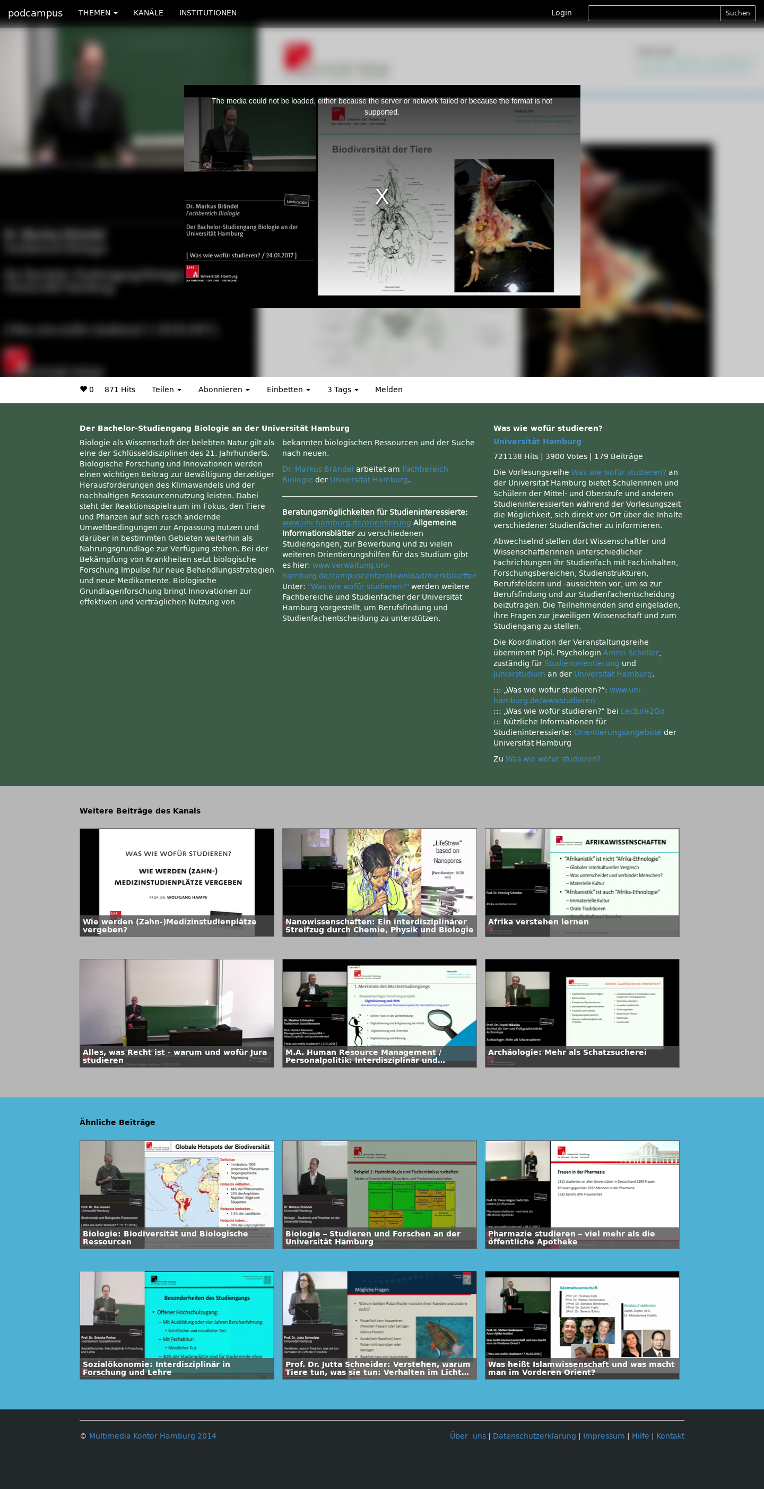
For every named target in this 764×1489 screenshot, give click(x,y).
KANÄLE (148, 13)
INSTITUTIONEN (208, 13)
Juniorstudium (519, 674)
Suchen (738, 13)
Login (561, 13)
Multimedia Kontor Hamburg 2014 (152, 1436)
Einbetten (288, 389)
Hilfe (640, 1436)
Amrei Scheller (631, 652)
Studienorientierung (582, 663)
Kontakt (670, 1436)
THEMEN (98, 13)
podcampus (35, 13)
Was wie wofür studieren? (618, 472)
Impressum (604, 1436)
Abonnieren (224, 389)
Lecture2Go (643, 711)
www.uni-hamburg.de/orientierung (346, 522)
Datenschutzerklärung (534, 1436)
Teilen (166, 389)
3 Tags (343, 389)
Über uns (468, 1436)
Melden (389, 389)
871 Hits (120, 389)
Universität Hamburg (369, 479)
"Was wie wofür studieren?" (358, 586)
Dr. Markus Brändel (318, 469)
